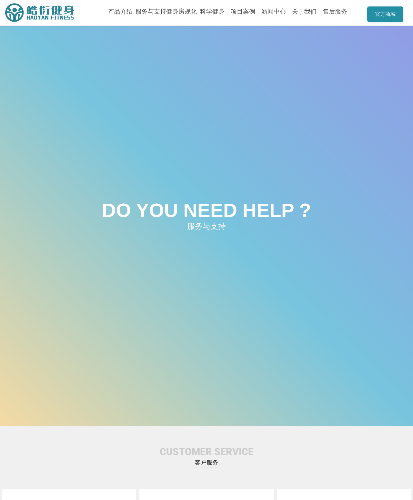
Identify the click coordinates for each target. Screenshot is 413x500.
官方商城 (385, 14)
